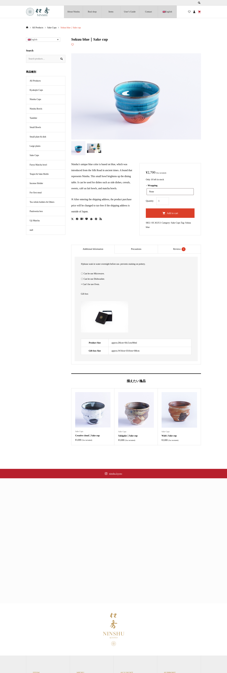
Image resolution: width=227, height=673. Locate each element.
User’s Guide (130, 12)
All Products (35, 81)
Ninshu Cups (35, 99)
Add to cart (172, 213)
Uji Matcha (35, 220)
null (31, 230)
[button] (43, 39)
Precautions (136, 249)
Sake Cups (175, 223)
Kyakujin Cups (36, 90)
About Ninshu (73, 12)
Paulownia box (36, 211)
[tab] (92, 249)
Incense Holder (36, 183)
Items (110, 12)
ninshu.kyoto (115, 473)
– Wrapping (151, 185)
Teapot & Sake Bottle (39, 174)
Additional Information (93, 249)
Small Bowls (35, 127)
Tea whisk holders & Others (42, 202)
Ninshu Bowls (36, 109)
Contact (148, 12)
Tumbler (33, 118)
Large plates (35, 146)
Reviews (179, 249)
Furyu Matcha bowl (38, 165)
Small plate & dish (38, 137)
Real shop (92, 12)
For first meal (36, 192)
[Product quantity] (162, 201)
